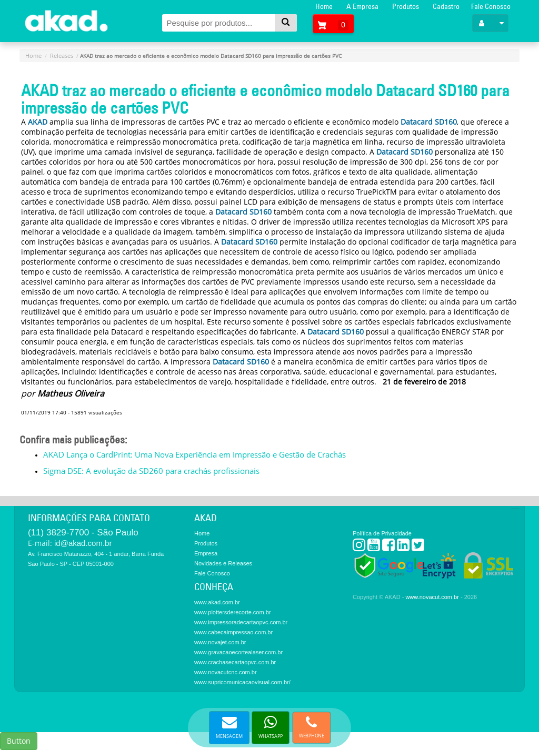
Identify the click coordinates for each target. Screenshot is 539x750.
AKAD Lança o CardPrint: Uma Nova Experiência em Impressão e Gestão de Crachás (194, 454)
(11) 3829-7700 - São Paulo (83, 533)
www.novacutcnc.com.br (225, 672)
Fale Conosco (491, 6)
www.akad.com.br (217, 602)
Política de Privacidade (382, 533)
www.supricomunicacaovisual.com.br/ (242, 682)
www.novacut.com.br (431, 597)
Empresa (205, 553)
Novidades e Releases (223, 563)
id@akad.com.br (83, 543)
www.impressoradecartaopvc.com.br (240, 622)
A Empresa (362, 6)
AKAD (37, 122)
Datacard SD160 (429, 122)
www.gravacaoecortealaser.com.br (238, 652)
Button (19, 741)
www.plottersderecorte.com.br (232, 612)
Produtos (405, 6)
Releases (61, 55)
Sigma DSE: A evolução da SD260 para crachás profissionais (151, 470)
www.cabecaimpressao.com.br (233, 632)
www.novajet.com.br (220, 642)
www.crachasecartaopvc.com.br (235, 662)
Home (324, 6)
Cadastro (446, 6)
